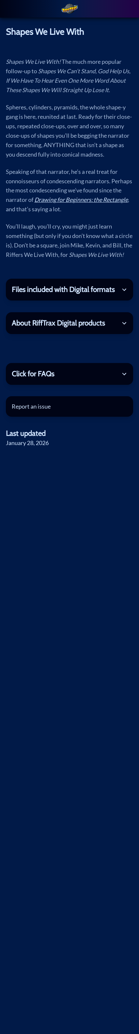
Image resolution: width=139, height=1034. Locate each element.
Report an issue (31, 406)
